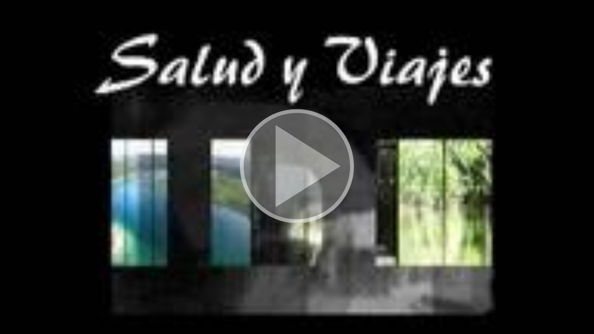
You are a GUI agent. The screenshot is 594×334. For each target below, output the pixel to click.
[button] (297, 167)
